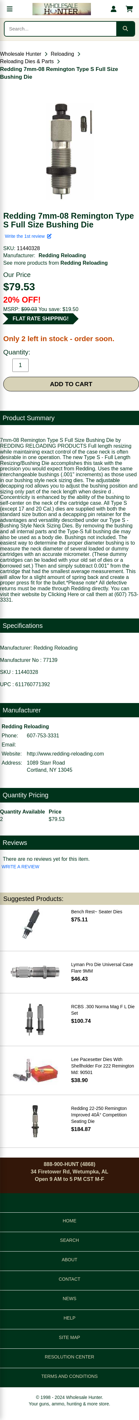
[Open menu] (10, 9)
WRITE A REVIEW (20, 866)
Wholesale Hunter (20, 54)
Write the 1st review (28, 236)
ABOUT (69, 1259)
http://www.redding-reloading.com (65, 753)
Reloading (62, 54)
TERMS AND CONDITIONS (69, 1376)
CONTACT (70, 1279)
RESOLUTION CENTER (69, 1356)
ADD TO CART (71, 384)
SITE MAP (69, 1337)
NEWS (69, 1298)
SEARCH (69, 1240)
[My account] (114, 9)
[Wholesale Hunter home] (61, 9)
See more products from (55, 263)
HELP (70, 1318)
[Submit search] (125, 29)
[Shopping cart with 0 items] (129, 9)
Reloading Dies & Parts (27, 61)
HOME (69, 1220)
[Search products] (60, 29)
